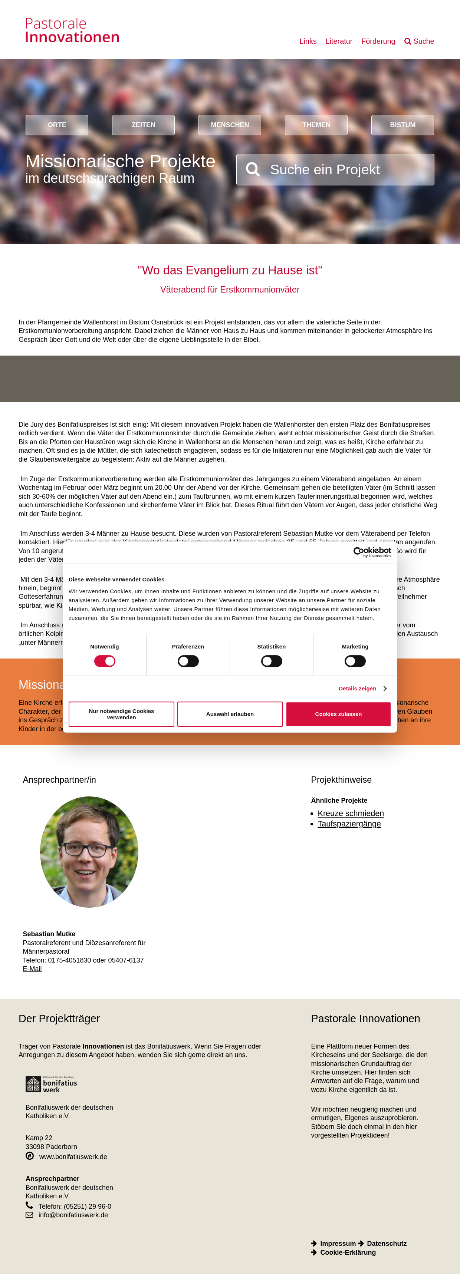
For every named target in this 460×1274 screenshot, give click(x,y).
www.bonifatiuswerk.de (66, 1157)
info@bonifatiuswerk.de (67, 1215)
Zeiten (143, 125)
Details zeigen (357, 688)
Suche (424, 41)
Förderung (378, 41)
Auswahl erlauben (230, 714)
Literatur (339, 41)
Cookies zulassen (338, 714)
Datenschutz (387, 1243)
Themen (316, 125)
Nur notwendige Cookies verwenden (121, 714)
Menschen (230, 125)
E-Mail (32, 969)
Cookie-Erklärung (348, 1252)
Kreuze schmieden (351, 813)
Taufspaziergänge (349, 823)
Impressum (338, 1243)
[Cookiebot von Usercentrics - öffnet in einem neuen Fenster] (358, 552)
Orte (57, 125)
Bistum (402, 125)
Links (307, 41)
